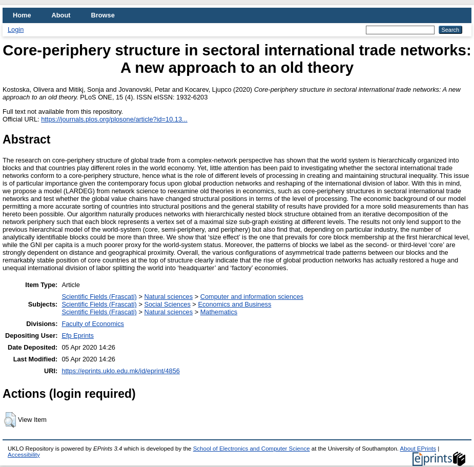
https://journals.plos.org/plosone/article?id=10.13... (114, 119)
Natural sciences (168, 296)
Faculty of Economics (92, 324)
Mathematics (219, 312)
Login (16, 29)
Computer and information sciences (251, 296)
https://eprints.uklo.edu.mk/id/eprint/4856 (120, 371)
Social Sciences (167, 304)
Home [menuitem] (22, 15)
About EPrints (418, 448)
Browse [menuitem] (103, 15)
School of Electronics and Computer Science (251, 448)
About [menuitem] (61, 15)
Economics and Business (234, 304)
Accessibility (24, 455)
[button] (10, 420)
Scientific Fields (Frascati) (98, 296)
